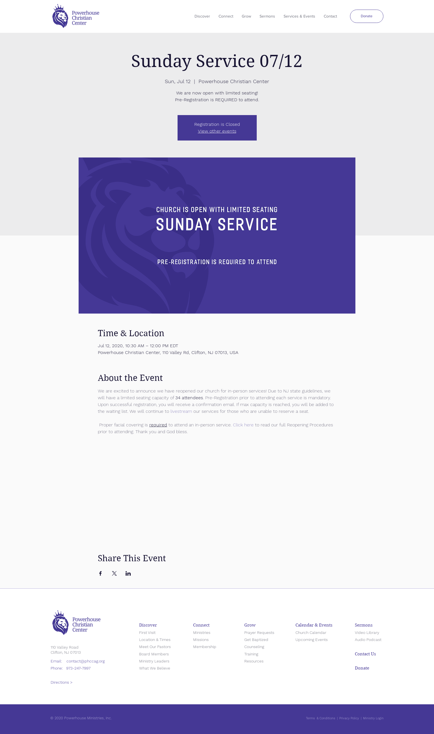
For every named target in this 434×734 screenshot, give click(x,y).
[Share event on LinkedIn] (128, 573)
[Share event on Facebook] (100, 573)
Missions (201, 639)
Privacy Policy (349, 718)
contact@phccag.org (85, 661)
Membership (204, 646)
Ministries (201, 632)
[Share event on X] (114, 573)
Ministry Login (373, 718)
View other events (217, 131)
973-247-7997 (78, 668)
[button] (267, 16)
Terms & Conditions (320, 718)
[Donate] (366, 16)
